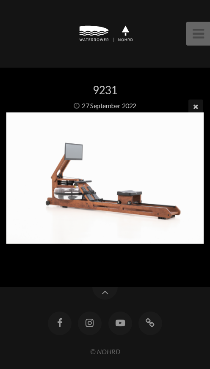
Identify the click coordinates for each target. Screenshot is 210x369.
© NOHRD (105, 351)
